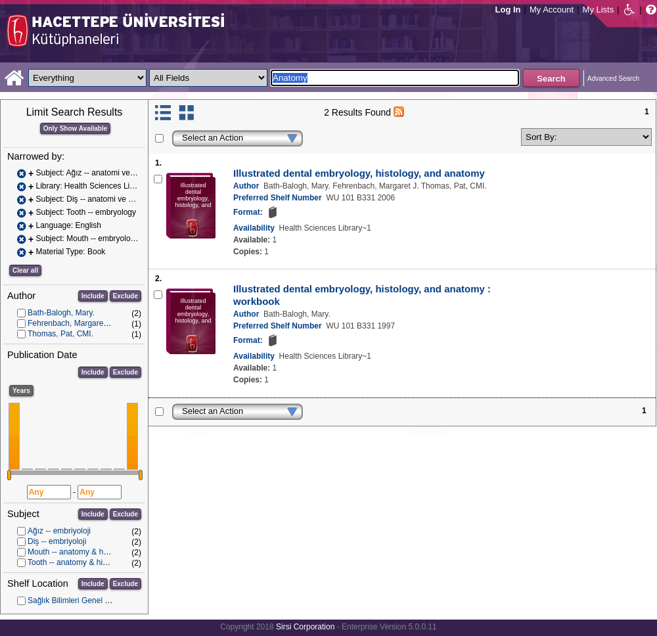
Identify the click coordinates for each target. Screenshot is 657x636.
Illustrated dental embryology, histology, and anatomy (359, 173)
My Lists (598, 9)
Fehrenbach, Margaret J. (71, 323)
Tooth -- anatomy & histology (77, 562)
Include (92, 296)
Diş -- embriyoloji (57, 541)
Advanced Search (613, 78)
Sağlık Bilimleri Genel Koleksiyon (85, 600)
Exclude (125, 296)
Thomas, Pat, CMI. (60, 333)
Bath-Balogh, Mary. (61, 312)
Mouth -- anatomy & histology (79, 551)
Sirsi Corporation (305, 626)
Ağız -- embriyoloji (59, 530)
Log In (508, 9)
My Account (552, 9)
